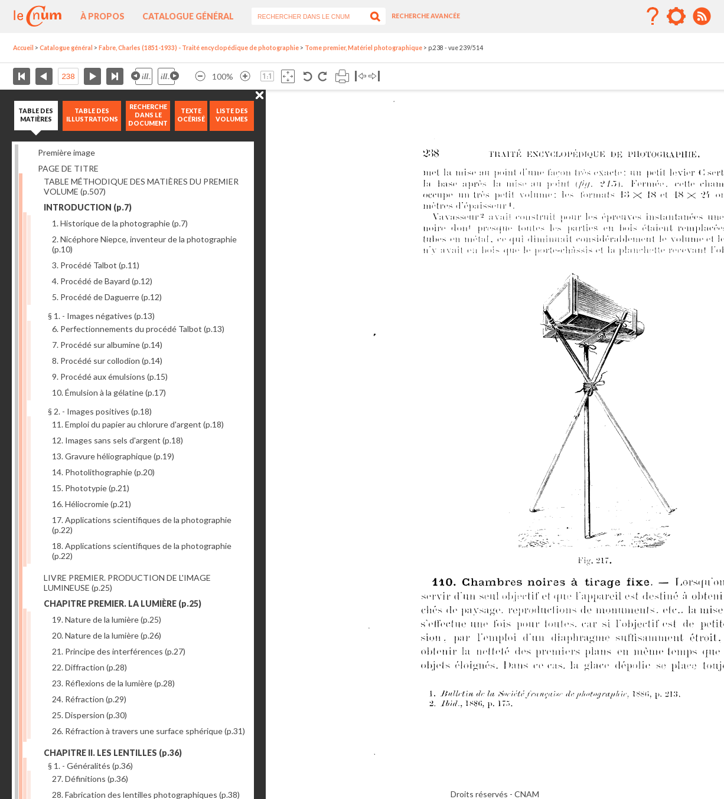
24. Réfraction (89, 699)
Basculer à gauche (360, 76)
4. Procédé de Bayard (102, 281)
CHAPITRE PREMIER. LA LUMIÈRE (122, 604)
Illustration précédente (141, 76)
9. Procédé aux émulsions (110, 376)
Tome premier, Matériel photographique (363, 47)
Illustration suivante (168, 76)
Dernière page (114, 76)
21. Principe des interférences (118, 651)
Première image (66, 152)
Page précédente (44, 76)
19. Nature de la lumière (106, 619)
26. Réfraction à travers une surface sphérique (148, 731)
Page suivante (92, 76)
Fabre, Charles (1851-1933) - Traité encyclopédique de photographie (199, 47)
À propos (102, 16)
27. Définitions (90, 779)
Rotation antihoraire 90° (308, 76)
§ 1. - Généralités (90, 766)
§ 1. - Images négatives (101, 316)
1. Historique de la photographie (120, 223)
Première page (21, 76)
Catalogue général (188, 16)
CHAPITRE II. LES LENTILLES (113, 753)
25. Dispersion (89, 715)
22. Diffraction (89, 667)
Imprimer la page (342, 76)
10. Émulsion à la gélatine (109, 392)
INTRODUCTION (88, 207)
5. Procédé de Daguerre (107, 297)
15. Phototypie (90, 488)
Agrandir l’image (245, 76)
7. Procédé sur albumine (107, 345)
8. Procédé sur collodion (107, 361)
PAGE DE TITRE (68, 168)
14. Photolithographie (103, 472)
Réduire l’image (200, 76)
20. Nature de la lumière (106, 635)
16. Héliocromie (91, 504)
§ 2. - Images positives (100, 411)
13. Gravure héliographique (113, 456)
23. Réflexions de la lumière (113, 683)
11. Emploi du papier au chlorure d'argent (138, 424)
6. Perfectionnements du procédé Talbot (138, 329)
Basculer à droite (374, 76)
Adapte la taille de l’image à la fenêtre (288, 76)
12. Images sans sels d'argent (117, 440)
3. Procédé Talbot (95, 265)
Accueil (23, 47)
